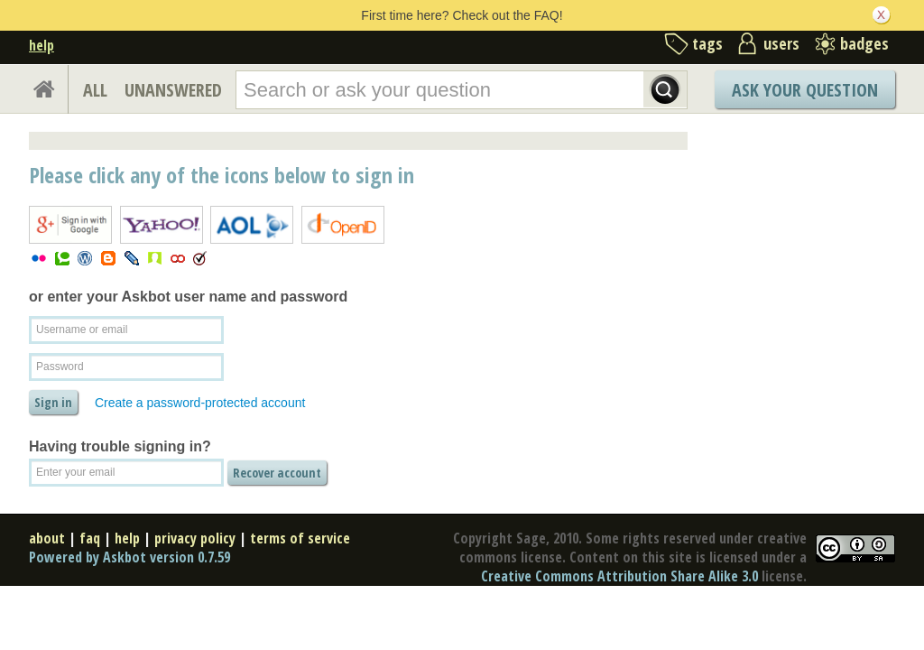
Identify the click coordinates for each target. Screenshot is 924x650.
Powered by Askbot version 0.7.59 (129, 557)
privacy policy (195, 538)
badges (864, 43)
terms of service (300, 538)
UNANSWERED (173, 90)
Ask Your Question (805, 90)
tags (707, 43)
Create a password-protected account (200, 402)
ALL (95, 90)
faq (89, 538)
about (47, 538)
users (781, 43)
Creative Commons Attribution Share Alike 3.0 (619, 576)
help (41, 45)
